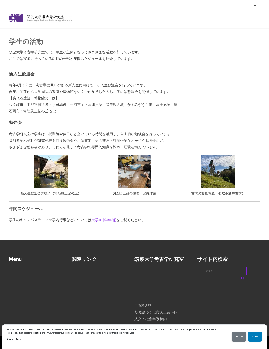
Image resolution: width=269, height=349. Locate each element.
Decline (239, 337)
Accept (255, 337)
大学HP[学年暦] (103, 220)
